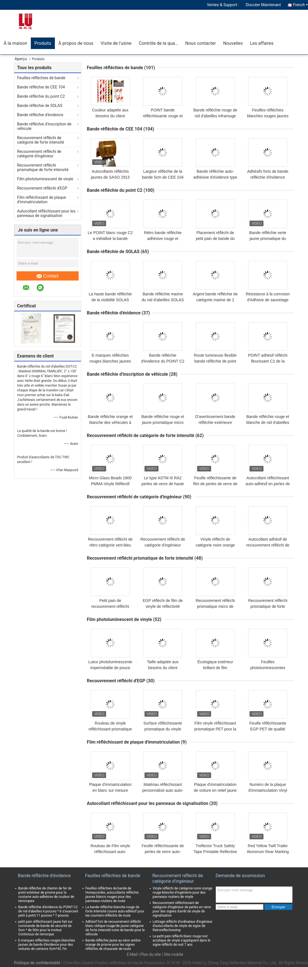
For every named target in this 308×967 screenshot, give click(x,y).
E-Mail (132, 954)
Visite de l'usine (116, 43)
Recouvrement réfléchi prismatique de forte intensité (42, 167)
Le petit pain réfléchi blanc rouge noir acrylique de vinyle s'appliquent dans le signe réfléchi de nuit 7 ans (181, 940)
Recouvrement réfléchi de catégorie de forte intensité (40, 140)
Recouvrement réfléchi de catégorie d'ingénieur (39, 153)
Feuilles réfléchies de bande (41, 78)
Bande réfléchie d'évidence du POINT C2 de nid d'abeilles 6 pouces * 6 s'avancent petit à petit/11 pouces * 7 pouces (48, 911)
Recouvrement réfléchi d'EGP (42, 188)
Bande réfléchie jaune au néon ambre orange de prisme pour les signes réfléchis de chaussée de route (113, 944)
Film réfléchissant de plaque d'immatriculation (41, 199)
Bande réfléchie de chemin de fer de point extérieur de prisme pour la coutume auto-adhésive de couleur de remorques (46, 894)
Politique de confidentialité (37, 963)
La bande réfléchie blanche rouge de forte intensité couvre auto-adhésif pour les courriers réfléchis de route (114, 911)
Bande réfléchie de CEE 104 (41, 87)
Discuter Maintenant (263, 5)
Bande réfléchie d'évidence (40, 115)
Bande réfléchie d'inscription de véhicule (44, 126)
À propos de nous (76, 43)
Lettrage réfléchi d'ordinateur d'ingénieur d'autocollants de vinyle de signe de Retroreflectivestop (183, 926)
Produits (42, 43)
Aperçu (21, 59)
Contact (48, 276)
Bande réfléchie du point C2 (41, 96)
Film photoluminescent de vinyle (45, 179)
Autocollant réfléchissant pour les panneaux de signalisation (46, 213)
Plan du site (151, 954)
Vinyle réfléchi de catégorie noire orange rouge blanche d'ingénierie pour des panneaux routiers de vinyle (182, 892)
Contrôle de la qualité (160, 43)
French (300, 5)
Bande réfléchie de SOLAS (39, 105)
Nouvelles (233, 43)
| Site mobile (172, 954)
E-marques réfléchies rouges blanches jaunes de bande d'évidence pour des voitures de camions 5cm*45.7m (46, 944)
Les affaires (262, 43)
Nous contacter (200, 43)
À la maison (15, 43)
